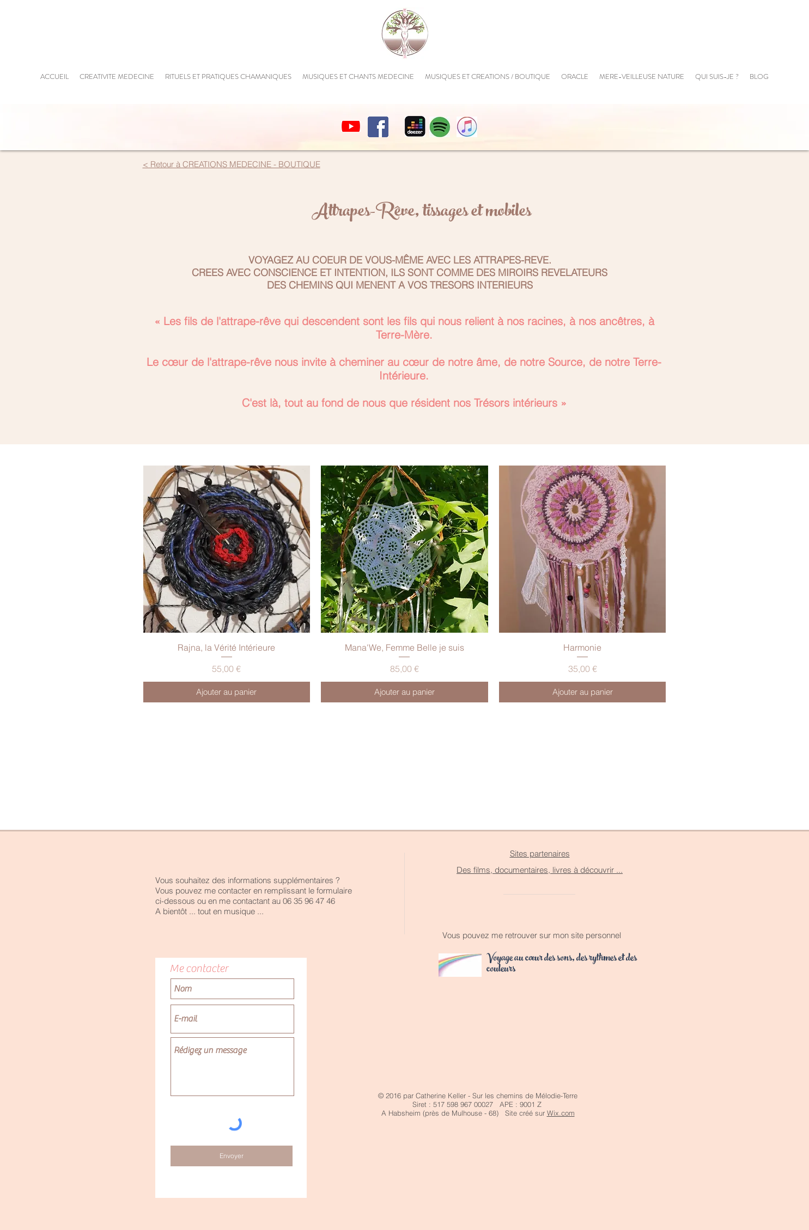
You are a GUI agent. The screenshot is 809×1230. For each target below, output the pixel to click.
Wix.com (561, 1113)
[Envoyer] (232, 1156)
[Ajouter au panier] (227, 692)
